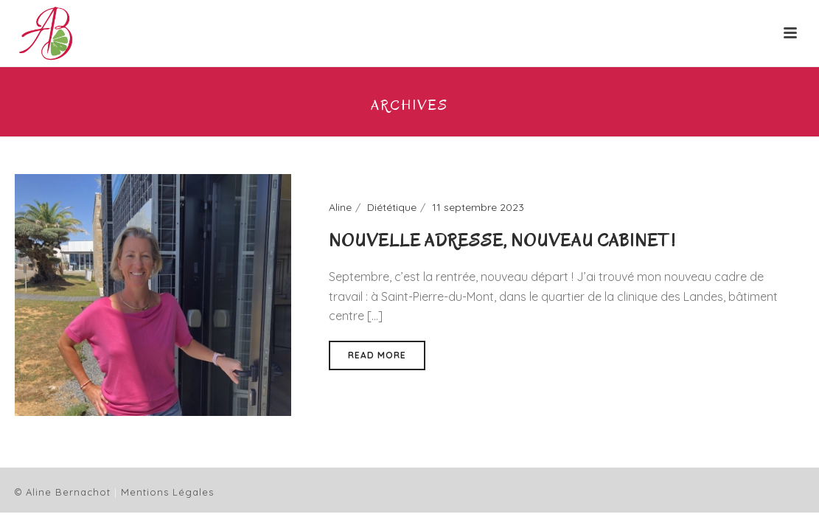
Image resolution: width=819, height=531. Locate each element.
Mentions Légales (167, 492)
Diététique (392, 207)
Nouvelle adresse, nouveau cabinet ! (502, 240)
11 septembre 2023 (478, 207)
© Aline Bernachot (63, 492)
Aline (340, 207)
